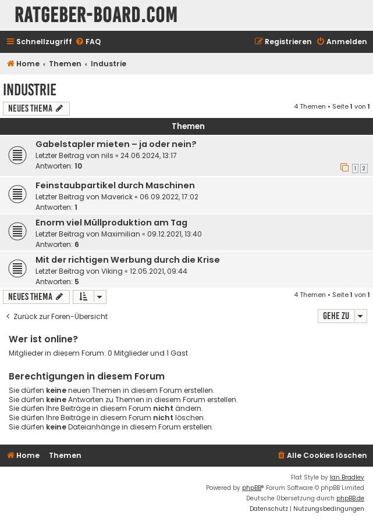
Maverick (117, 197)
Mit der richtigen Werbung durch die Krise (127, 260)
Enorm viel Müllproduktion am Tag (111, 222)
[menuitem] (88, 42)
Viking (112, 271)
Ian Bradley (347, 477)
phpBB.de (350, 498)
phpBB (251, 488)
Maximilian (120, 234)
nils (107, 155)
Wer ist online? (43, 339)
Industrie (29, 90)
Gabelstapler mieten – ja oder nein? (116, 144)
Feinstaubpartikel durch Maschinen (115, 185)
